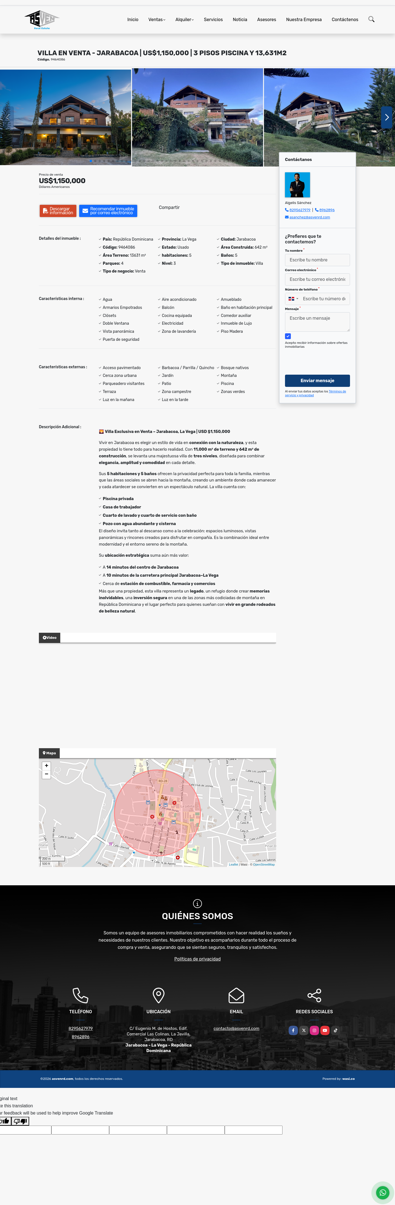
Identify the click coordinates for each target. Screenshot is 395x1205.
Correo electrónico (301, 270)
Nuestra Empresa (304, 19)
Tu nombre (294, 250)
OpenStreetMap (264, 864)
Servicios (213, 19)
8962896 (327, 210)
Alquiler (183, 19)
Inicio (132, 19)
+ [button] (46, 766)
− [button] (46, 774)
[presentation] (315, 356)
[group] (65, 117)
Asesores (266, 19)
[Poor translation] (20, 1121)
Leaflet (233, 864)
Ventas (155, 19)
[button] (91, 161)
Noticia (240, 19)
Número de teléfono (302, 289)
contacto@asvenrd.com (236, 1028)
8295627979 (300, 210)
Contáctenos (345, 19)
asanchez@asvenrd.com (309, 217)
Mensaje (293, 308)
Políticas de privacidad (197, 959)
